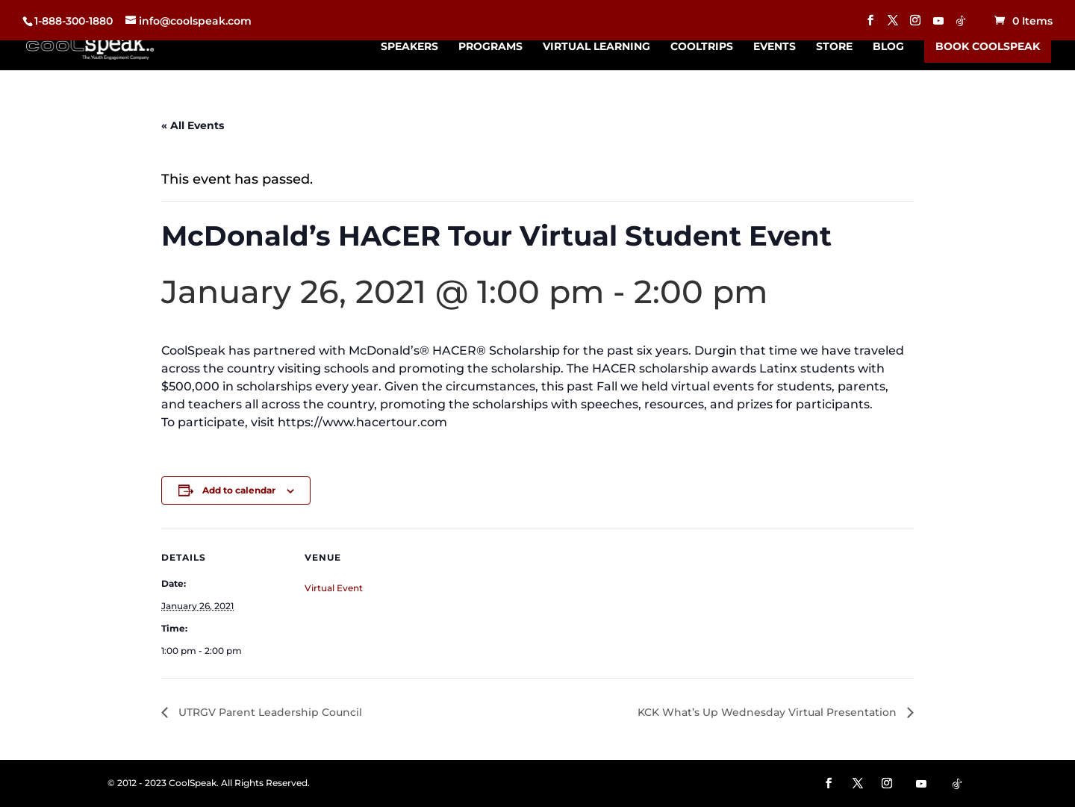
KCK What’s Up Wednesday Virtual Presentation (769, 712)
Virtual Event (334, 587)
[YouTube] (938, 25)
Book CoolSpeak (987, 46)
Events (774, 47)
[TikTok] (961, 25)
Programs (490, 47)
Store (834, 47)
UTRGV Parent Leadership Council (268, 712)
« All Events (192, 125)
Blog (888, 47)
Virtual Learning (596, 47)
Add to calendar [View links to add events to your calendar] (238, 490)
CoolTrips (701, 47)
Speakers (409, 47)
